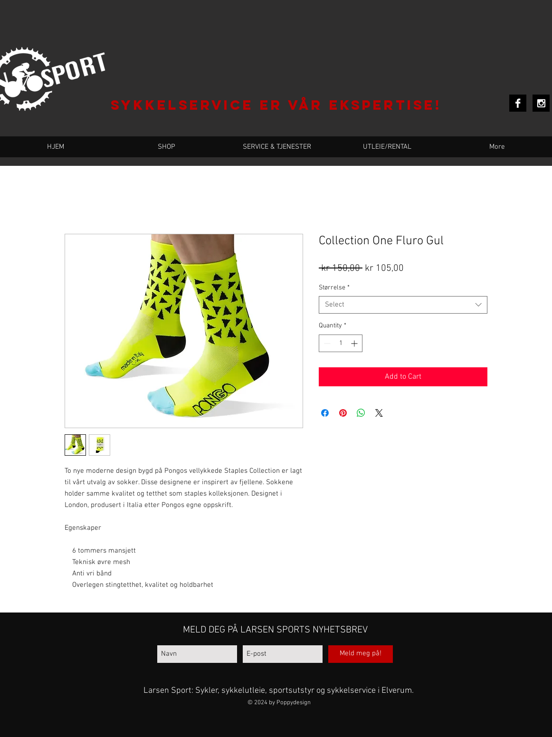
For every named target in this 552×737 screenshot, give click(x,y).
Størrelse (334, 288)
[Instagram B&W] (541, 103)
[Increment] (355, 343)
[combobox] (403, 305)
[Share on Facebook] (325, 413)
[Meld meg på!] (360, 654)
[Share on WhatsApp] (361, 413)
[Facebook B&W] (517, 103)
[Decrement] (326, 343)
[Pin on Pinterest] (343, 413)
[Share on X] (379, 413)
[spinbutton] (340, 343)
